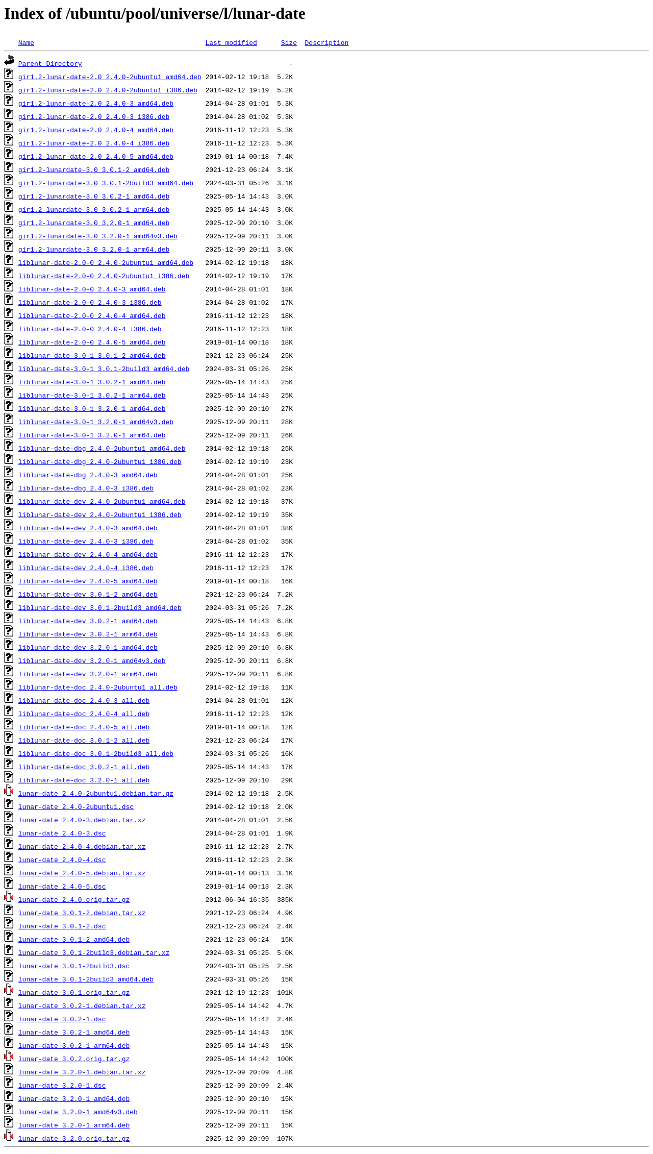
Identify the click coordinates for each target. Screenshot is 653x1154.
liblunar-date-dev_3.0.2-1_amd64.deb (88, 620)
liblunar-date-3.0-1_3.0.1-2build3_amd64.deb (103, 368)
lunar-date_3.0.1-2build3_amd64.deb (86, 979)
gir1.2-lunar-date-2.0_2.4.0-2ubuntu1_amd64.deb (110, 76)
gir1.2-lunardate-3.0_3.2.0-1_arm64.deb (93, 249)
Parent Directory (50, 63)
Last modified (231, 42)
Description (326, 42)
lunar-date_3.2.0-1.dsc (62, 1085)
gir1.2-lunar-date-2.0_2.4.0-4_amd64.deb (95, 129)
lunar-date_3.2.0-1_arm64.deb (74, 1125)
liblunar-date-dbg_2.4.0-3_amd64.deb (88, 474)
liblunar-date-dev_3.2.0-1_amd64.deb (88, 647)
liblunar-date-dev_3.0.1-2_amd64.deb (88, 594)
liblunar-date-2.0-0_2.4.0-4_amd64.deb (92, 315)
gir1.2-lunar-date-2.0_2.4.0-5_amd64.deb (95, 156)
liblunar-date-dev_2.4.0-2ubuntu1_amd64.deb (102, 501)
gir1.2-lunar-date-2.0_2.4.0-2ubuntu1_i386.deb (107, 89)
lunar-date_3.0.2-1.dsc (62, 1018)
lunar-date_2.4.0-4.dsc (62, 859)
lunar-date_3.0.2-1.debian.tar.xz (82, 1005)
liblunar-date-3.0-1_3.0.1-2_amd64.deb (92, 355)
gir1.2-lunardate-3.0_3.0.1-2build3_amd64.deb (105, 182)
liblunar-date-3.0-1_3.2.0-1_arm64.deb (92, 434)
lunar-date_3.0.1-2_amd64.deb (74, 939)
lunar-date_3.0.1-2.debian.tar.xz (82, 912)
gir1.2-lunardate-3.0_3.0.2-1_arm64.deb (93, 209)
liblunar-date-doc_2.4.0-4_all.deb (83, 713)
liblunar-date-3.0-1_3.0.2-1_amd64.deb (92, 381)
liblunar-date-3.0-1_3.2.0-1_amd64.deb (92, 408)
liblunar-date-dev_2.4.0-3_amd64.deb (88, 527)
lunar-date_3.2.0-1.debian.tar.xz (82, 1071)
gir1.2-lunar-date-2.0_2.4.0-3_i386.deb (93, 116)
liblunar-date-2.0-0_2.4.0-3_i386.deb (90, 302)
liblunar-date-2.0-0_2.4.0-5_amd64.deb (92, 342)
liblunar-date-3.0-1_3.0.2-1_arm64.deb (92, 395)
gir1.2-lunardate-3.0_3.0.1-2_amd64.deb (93, 169)
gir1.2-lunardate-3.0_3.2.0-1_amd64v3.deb (98, 235)
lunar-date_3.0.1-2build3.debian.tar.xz (93, 952)
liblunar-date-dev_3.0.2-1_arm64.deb (88, 634)
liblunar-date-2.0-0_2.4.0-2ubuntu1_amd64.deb (105, 262)
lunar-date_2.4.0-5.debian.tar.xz (82, 872)
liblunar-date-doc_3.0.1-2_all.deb (83, 740)
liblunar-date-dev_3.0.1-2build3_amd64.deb (100, 607)
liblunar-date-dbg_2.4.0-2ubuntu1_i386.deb (100, 461)
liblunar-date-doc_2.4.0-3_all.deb (83, 700)
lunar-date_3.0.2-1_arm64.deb (74, 1045)
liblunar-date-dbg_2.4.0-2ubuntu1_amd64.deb (102, 448)
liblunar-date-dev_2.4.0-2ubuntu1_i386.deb (100, 514)
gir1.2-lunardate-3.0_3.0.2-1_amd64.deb (93, 196)
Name (26, 42)
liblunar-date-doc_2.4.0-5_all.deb (83, 726)
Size (289, 42)
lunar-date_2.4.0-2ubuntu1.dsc (76, 806)
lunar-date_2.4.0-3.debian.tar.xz (82, 819)
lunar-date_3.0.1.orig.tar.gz (74, 992)
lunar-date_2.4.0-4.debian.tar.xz (82, 846)
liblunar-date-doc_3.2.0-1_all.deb (83, 779)
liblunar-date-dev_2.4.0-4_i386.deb (86, 567)
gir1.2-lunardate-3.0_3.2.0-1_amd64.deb (93, 222)
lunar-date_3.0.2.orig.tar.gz (74, 1058)
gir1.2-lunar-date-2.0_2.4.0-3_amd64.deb (95, 103)
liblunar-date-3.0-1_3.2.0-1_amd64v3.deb (95, 421)
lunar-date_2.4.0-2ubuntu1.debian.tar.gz (95, 793)
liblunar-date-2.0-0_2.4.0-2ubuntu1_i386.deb (103, 275)
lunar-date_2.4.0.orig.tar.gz (74, 899)
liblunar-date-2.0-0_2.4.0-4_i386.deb (90, 328)
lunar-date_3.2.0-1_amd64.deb (74, 1098)
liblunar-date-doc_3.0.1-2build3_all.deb (95, 753)
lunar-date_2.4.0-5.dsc (62, 886)
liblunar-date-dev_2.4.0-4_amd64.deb (88, 554)
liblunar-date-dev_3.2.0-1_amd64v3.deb (92, 660)
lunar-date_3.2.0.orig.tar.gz (74, 1138)
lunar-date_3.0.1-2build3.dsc (74, 965)
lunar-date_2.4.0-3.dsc (62, 833)
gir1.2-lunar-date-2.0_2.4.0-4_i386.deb (93, 143)
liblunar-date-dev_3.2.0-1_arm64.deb (88, 673)
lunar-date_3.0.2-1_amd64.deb (74, 1032)
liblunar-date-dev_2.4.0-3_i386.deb (86, 541)
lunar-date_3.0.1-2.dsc (62, 925)
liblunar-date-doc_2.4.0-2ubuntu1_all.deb (98, 687)
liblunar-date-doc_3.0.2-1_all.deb (83, 766)
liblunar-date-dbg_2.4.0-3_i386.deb (86, 488)
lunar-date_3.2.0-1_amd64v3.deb (78, 1111)
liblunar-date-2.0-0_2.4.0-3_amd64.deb (92, 288)
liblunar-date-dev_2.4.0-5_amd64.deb (88, 580)
